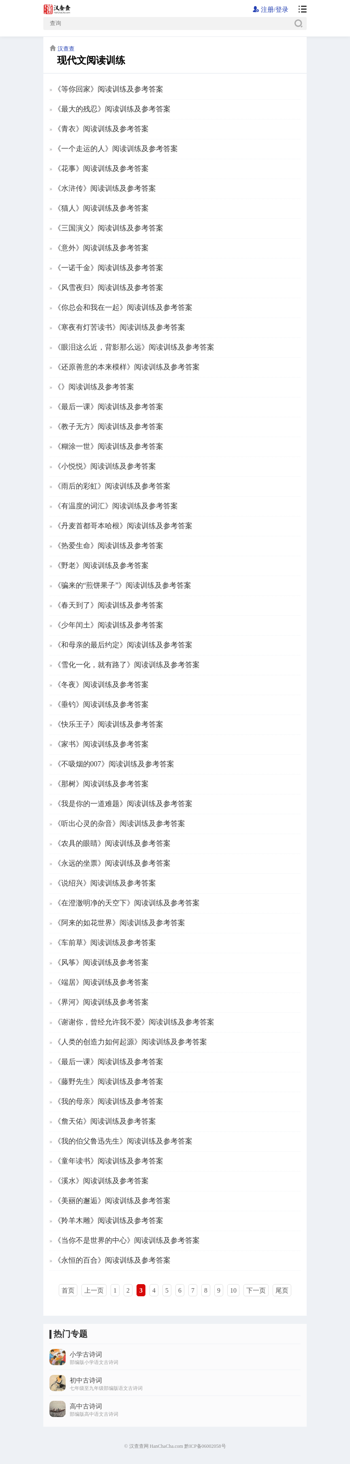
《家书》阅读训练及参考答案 (101, 744)
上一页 (94, 1290)
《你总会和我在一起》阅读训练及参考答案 (123, 307)
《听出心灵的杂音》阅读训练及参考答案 (119, 823)
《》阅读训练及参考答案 (94, 387)
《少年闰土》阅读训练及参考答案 (108, 625)
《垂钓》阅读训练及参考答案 (101, 704)
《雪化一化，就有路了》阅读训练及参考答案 (127, 665)
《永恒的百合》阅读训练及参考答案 (112, 1260)
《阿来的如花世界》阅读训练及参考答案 (119, 923)
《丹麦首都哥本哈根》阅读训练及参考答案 (123, 526)
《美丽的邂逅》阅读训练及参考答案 (112, 1201)
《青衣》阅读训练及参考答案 (101, 129)
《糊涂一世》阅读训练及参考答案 (108, 446)
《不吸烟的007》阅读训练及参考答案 (114, 764)
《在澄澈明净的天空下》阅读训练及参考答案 (127, 903)
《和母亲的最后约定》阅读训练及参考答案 (123, 645)
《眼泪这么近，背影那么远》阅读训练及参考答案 (134, 347)
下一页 (256, 1290)
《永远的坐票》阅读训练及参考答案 (112, 863)
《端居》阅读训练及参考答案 (101, 982)
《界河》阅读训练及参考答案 (101, 1002)
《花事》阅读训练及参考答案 (101, 168)
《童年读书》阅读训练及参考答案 (108, 1161)
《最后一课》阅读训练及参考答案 (108, 407)
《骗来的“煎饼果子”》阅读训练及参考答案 (123, 585)
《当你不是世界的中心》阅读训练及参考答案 (127, 1240)
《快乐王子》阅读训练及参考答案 (108, 724)
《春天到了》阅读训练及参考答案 (108, 605)
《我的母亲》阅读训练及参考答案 (108, 1101)
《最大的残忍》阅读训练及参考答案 (112, 109)
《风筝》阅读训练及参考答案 (101, 962)
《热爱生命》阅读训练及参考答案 (108, 546)
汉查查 (66, 49)
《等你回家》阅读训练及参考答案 (108, 89)
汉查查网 (139, 1446)
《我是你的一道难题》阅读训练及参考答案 (123, 804)
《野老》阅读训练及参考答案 (101, 565)
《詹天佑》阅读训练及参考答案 (105, 1121)
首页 (68, 1290)
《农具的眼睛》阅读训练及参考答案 (112, 843)
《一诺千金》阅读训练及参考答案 (108, 268)
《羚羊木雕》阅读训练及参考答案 (108, 1220)
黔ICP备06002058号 (205, 1446)
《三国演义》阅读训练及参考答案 (108, 228)
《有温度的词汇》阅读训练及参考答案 (116, 506)
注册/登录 (270, 9)
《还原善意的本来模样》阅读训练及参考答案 (127, 367)
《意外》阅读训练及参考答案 (101, 248)
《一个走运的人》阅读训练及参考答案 (116, 149)
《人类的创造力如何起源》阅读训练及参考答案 (130, 1042)
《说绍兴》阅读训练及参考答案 (105, 883)
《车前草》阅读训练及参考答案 (105, 943)
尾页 (281, 1290)
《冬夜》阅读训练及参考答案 (101, 685)
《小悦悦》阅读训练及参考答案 (105, 466)
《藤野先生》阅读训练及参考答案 (108, 1082)
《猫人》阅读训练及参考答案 (101, 208)
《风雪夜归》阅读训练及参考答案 (108, 288)
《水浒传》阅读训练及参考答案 (105, 188)
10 (233, 1290)
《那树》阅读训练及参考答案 (101, 784)
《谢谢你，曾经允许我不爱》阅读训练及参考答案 (134, 1022)
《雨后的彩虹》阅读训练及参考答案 (112, 486)
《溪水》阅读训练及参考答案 (101, 1181)
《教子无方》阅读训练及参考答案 (108, 427)
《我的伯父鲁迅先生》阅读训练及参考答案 (123, 1141)
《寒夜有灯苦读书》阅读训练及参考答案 (119, 327)
